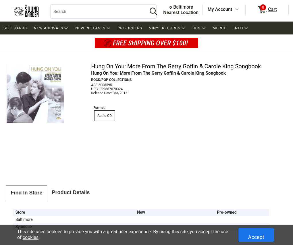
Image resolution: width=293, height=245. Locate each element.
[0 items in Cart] (267, 9)
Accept (256, 237)
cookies (30, 237)
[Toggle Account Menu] (236, 9)
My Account (220, 9)
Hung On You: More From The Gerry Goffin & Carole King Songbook (176, 66)
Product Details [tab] (71, 192)
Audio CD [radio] (104, 116)
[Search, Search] (96, 11)
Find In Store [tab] (26, 193)
